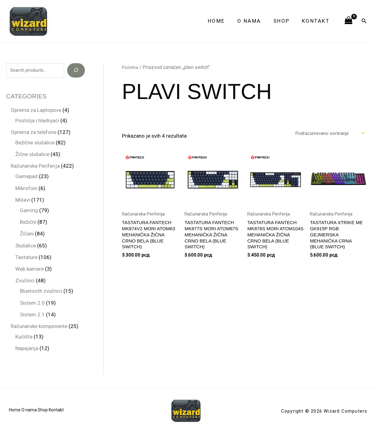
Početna (131, 67)
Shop (284, 21)
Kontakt (317, 21)
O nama (254, 21)
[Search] (76, 70)
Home (222, 21)
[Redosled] (324, 133)
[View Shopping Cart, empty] (348, 21)
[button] (364, 21)
